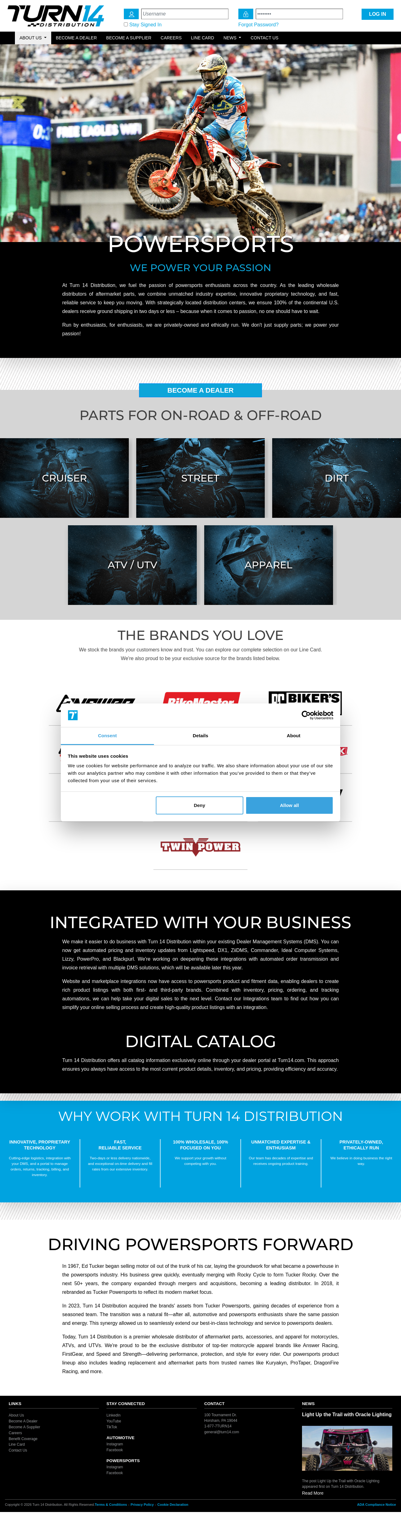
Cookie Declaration (172, 1504)
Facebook (114, 1450)
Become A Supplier (24, 1427)
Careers (171, 37)
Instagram (114, 1444)
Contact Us (264, 37)
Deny (199, 805)
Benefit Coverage (23, 1438)
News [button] (230, 37)
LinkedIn (113, 1415)
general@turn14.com (221, 1432)
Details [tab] (200, 735)
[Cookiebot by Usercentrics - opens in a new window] (306, 715)
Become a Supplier (128, 37)
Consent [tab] (107, 735)
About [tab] (293, 735)
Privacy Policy (142, 1504)
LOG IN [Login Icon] (377, 14)
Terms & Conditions (111, 1504)
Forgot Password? (258, 24)
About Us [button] (31, 37)
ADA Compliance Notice (376, 1504)
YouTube (113, 1421)
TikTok (111, 1427)
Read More (312, 1493)
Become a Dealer (76, 37)
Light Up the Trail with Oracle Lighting (347, 1414)
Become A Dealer (200, 390)
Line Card (202, 37)
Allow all (289, 805)
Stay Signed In (145, 24)
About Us (16, 1415)
